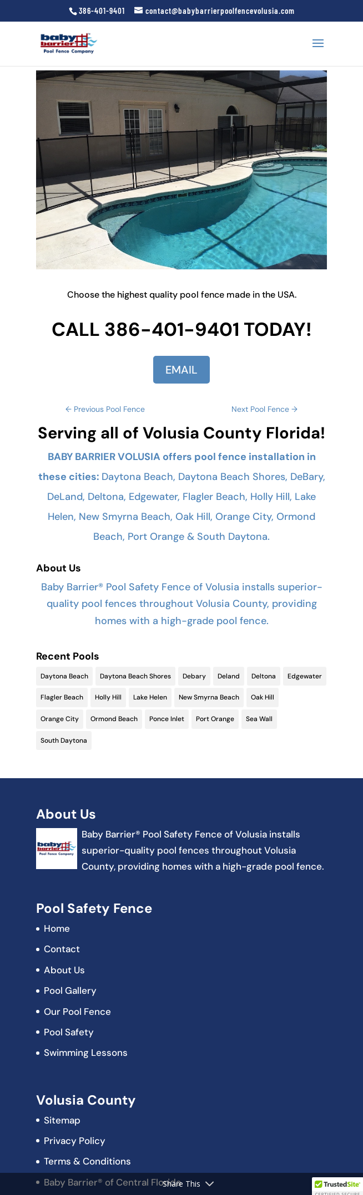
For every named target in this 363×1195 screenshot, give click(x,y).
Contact (62, 949)
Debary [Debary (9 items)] (194, 676)
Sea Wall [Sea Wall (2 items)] (259, 718)
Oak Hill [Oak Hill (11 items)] (262, 697)
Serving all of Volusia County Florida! (181, 432)
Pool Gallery (70, 990)
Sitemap (62, 1120)
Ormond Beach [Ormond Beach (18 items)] (114, 718)
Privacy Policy (74, 1141)
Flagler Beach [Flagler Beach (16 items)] (62, 697)
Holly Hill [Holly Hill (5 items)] (108, 697)
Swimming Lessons (86, 1052)
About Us (64, 970)
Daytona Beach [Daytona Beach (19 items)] (64, 676)
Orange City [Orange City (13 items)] (60, 718)
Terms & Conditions (87, 1161)
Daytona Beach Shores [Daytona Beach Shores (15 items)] (135, 676)
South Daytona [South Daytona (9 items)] (64, 740)
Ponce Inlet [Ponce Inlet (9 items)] (166, 718)
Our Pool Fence (77, 1011)
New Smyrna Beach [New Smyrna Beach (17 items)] (209, 697)
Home (57, 928)
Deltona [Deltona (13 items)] (263, 676)
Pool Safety (69, 1032)
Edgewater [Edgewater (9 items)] (305, 676)
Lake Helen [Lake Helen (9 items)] (150, 697)
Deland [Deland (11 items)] (229, 676)
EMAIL (181, 369)
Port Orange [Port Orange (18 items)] (215, 718)
